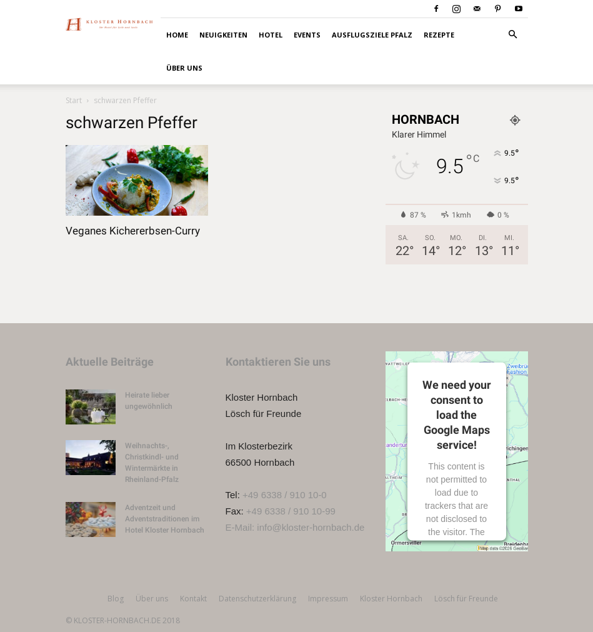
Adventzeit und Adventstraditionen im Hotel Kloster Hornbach (164, 518)
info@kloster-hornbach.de (310, 527)
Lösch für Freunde (466, 598)
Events (307, 34)
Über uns (184, 68)
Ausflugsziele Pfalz (372, 34)
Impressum (328, 598)
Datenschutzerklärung (257, 598)
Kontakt (193, 598)
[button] (513, 35)
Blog (115, 598)
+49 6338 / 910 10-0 (284, 494)
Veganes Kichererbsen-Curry (133, 230)
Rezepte (439, 34)
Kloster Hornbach (391, 598)
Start (74, 100)
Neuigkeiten (223, 34)
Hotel (270, 34)
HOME (177, 34)
